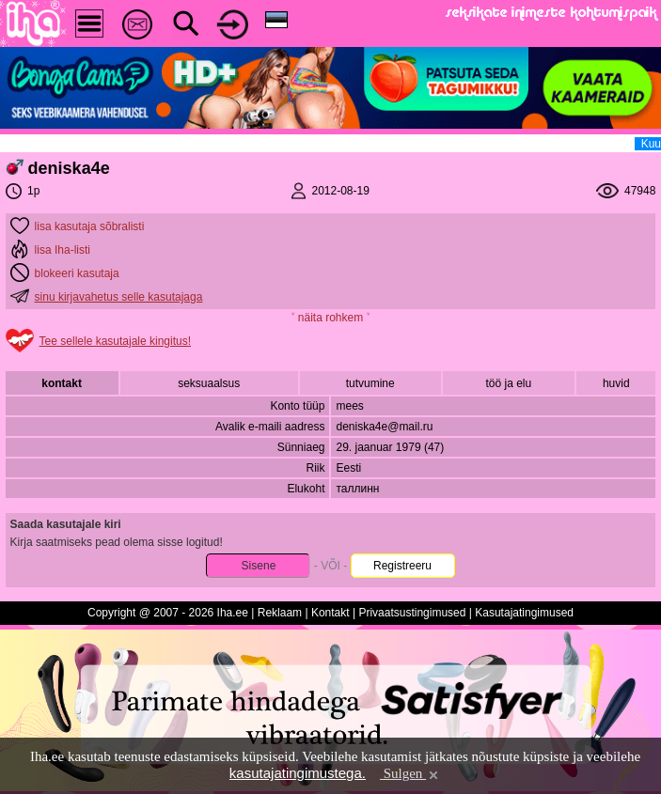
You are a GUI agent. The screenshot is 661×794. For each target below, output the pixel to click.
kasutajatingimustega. (297, 773)
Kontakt (330, 612)
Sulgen (410, 773)
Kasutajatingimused (524, 612)
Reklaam (280, 612)
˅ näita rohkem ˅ (330, 317)
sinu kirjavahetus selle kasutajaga (119, 297)
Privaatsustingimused (411, 612)
